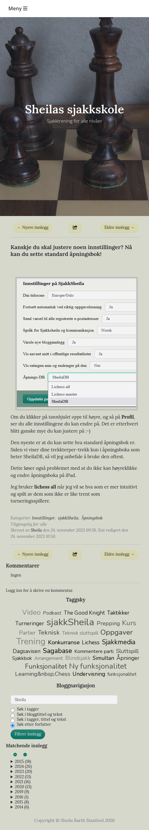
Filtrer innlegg (28, 734)
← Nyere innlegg (32, 227)
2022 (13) (23, 776)
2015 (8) (22, 802)
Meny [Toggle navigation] (17, 8)
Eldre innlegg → (119, 227)
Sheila (36, 530)
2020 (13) (23, 786)
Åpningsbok (92, 518)
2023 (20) (23, 771)
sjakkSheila (68, 518)
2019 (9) (22, 791)
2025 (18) (23, 761)
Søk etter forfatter (34, 724)
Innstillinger (43, 518)
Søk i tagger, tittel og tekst (41, 719)
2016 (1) (21, 797)
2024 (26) (23, 766)
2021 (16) (22, 781)
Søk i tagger (28, 709)
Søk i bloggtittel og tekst (40, 714)
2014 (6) (22, 807)
